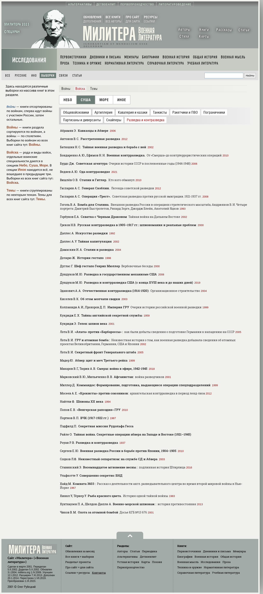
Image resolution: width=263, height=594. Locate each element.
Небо (23, 165)
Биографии (185, 556)
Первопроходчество (130, 567)
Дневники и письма (217, 551)
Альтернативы (127, 556)
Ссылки (77, 572)
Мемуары (239, 551)
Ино (34, 75)
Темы (11, 190)
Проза (227, 562)
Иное (22, 169)
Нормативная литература (221, 567)
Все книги (79, 556)
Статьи (77, 75)
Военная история (206, 556)
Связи (63, 75)
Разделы (78, 562)
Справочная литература (193, 572)
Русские (21, 75)
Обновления (80, 551)
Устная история (128, 562)
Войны (12, 127)
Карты (145, 562)
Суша (33, 165)
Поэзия (157, 562)
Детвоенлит (148, 556)
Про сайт (79, 567)
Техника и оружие (189, 567)
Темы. (41, 199)
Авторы (122, 551)
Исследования (29, 60)
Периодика (149, 551)
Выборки (47, 75)
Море (43, 165)
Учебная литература (226, 572)
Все (7, 75)
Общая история (230, 556)
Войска (12, 152)
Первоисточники (189, 551)
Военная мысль (188, 562)
